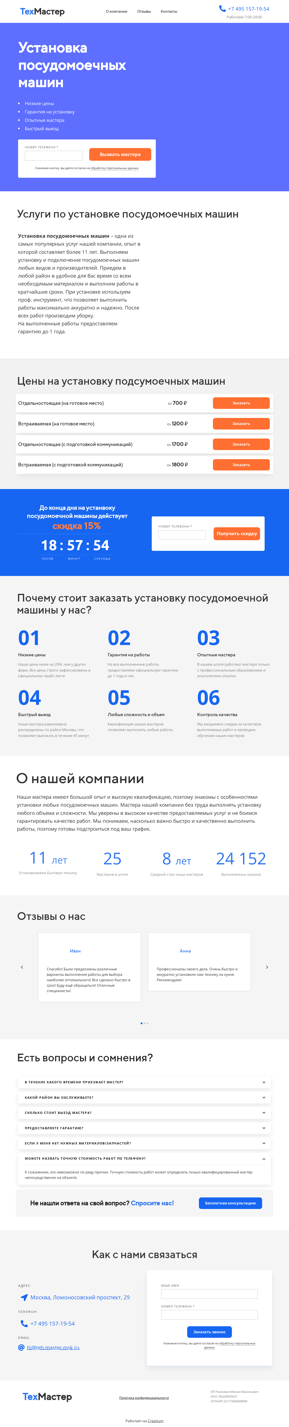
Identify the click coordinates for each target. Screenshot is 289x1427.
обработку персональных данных (115, 168)
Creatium (155, 1420)
